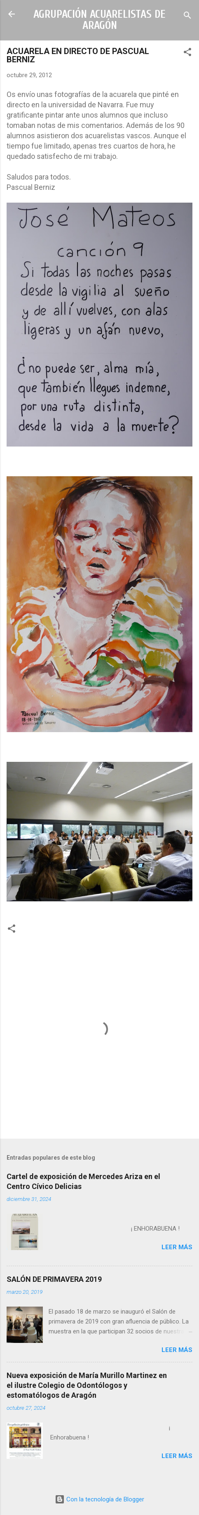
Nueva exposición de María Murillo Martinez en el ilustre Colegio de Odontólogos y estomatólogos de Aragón (87, 1385)
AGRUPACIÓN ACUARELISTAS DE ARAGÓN (99, 20)
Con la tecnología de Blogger (99, 1499)
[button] (187, 53)
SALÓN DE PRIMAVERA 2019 (54, 1279)
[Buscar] (187, 16)
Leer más (177, 1247)
